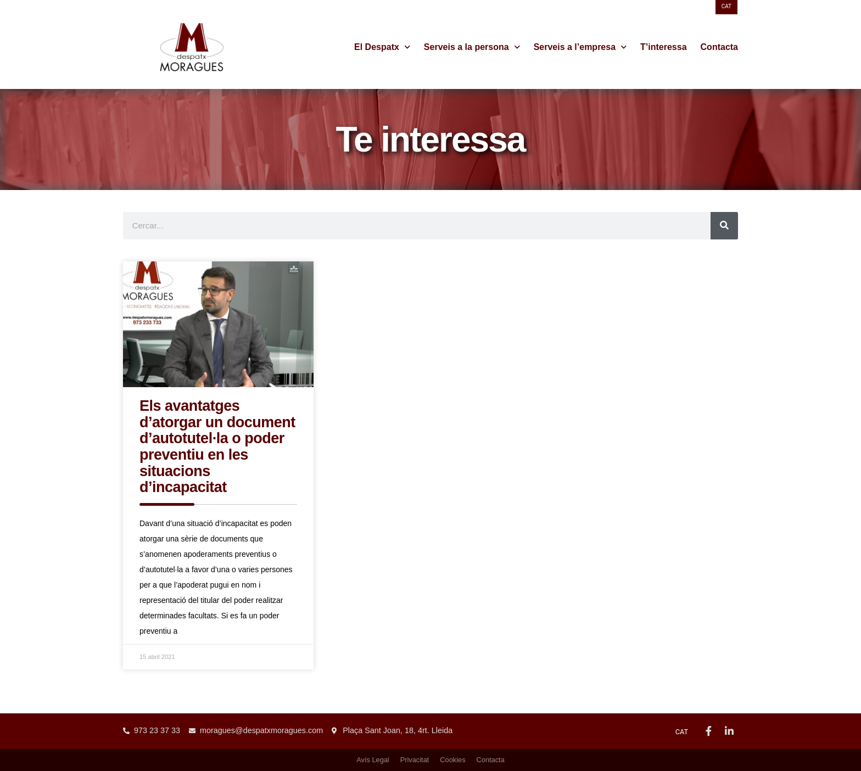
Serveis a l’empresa (580, 47)
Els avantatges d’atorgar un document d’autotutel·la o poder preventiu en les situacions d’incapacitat (217, 447)
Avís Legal (372, 760)
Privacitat (414, 760)
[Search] (724, 225)
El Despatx (382, 47)
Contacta (719, 47)
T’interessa (663, 47)
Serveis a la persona (472, 47)
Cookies (452, 760)
